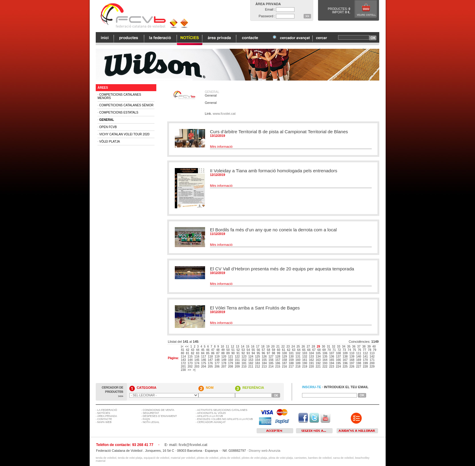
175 (204, 363)
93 (249, 353)
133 (312, 356)
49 (223, 350)
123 (244, 356)
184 (264, 363)
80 (183, 353)
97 (269, 353)
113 (372, 353)
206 (217, 366)
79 (375, 350)
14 (243, 346)
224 (339, 366)
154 (258, 360)
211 (251, 366)
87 (218, 353)
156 (271, 360)
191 (312, 363)
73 (345, 350)
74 (350, 350)
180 (238, 363)
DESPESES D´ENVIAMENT (160, 416)
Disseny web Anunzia (265, 450)
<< (187, 346)
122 (238, 356)
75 (355, 350)
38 (364, 346)
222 (325, 366)
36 (354, 346)
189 (298, 363)
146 (204, 360)
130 (291, 356)
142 (372, 356)
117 (204, 356)
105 (318, 353)
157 (278, 360)
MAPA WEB (104, 422)
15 (248, 346)
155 (264, 360)
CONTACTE (104, 419)
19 (268, 346)
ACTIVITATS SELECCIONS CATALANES (222, 409)
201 (184, 366)
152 (244, 360)
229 (372, 366)
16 (253, 346)
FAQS (146, 419)
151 (238, 360)
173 (190, 363)
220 (312, 366)
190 (305, 363)
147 (211, 360)
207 (224, 366)
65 (304, 350)
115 (190, 356)
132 (305, 356)
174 (197, 363)
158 (285, 360)
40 (374, 346)
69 (324, 350)
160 (298, 360)
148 (217, 360)
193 (325, 363)
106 (325, 353)
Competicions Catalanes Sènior (126, 105)
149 (224, 360)
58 (269, 350)
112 (366, 353)
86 (213, 353)
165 (332, 360)
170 (366, 360)
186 (278, 363)
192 (318, 363)
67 (314, 350)
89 (228, 353)
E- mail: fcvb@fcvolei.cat (186, 445)
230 (184, 370)
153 (251, 360)
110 (352, 353)
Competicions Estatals (118, 112)
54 (249, 350)
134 (318, 356)
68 (319, 350)
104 (312, 353)
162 (312, 360)
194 (332, 363)
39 (369, 346)
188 (291, 363)
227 (359, 366)
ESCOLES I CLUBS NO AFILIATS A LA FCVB (225, 419)
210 (244, 366)
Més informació (221, 146)
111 (359, 353)
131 (298, 356)
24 (293, 346)
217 (291, 366)
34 (344, 346)
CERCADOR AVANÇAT (211, 422)
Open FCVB (108, 127)
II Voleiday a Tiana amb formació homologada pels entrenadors (273, 170)
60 (279, 350)
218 (298, 366)
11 (228, 346)
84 (203, 353)
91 (238, 353)
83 (198, 353)
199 (366, 363)
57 (264, 350)
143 (184, 360)
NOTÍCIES (103, 413)
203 (197, 366)
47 (213, 350)
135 (325, 356)
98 (274, 353)
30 (324, 346)
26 (303, 346)
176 (211, 363)
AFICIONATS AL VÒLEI (211, 413)
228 (366, 366)
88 (223, 353)
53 (243, 350)
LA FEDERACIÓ (107, 409)
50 (228, 350)
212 (258, 366)
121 (231, 356)
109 (345, 353)
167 (345, 360)
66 (309, 350)
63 (294, 350)
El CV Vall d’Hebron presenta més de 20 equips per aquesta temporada (282, 268)
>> (190, 370)
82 (193, 353)
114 (184, 356)
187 (285, 363)
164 (325, 360)
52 (238, 350)
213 (264, 366)
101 (291, 353)
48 (218, 350)
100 (285, 353)
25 (299, 346)
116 (197, 356)
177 (217, 363)
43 (193, 350)
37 (359, 346)
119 (217, 356)
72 (339, 350)
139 (352, 356)
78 (370, 350)
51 (233, 350)
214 (271, 366)
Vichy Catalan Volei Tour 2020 (124, 134)
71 (335, 350)
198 (359, 363)
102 (298, 353)
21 (278, 346)
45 (203, 350)
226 (352, 366)
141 (366, 356)
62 (289, 350)
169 (359, 360)
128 (278, 356)
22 (283, 346)
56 (259, 350)
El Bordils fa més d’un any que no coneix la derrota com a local (273, 229)
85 (208, 353)
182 (251, 363)
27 (309, 346)
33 (339, 346)
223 (332, 366)
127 (271, 356)
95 (259, 353)
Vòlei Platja (109, 141)
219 (305, 366)
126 (264, 356)
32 (334, 346)
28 (314, 346)
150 (231, 360)
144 (190, 360)
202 (190, 366)
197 (352, 363)
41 (183, 350)
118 (211, 356)
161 (305, 360)
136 (332, 356)
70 (329, 350)
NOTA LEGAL (151, 422)
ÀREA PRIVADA (107, 416)
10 (223, 346)
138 (345, 356)
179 (231, 363)
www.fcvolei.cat (224, 113)
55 (254, 350)
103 (305, 353)
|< (182, 346)
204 (204, 366)
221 (318, 366)
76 (360, 350)
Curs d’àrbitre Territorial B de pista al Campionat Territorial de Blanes (279, 131)
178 (224, 363)
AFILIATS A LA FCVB (210, 416)
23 (288, 346)
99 (279, 353)
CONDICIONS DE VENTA (158, 409)
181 (244, 363)
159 (291, 360)
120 (224, 356)
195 (339, 363)
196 (345, 363)
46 (208, 350)
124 (251, 356)
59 (274, 350)
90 (233, 353)
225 (345, 366)
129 (285, 356)
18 (263, 346)
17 (258, 346)
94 (254, 353)
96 (264, 353)
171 (372, 360)
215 (278, 366)
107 (332, 353)
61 (284, 350)
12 (233, 346)
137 (339, 356)
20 (273, 346)
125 (258, 356)
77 (365, 350)
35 (349, 346)
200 (372, 363)
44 (198, 350)
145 (197, 360)
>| (194, 370)
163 (318, 360)
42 (188, 350)
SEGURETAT (151, 413)
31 (329, 346)
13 (238, 346)
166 (339, 360)
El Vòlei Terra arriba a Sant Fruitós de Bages (255, 307)
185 (271, 363)
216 (285, 366)
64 (299, 350)
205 (211, 366)
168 (352, 360)
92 (243, 353)
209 (238, 366)
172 (184, 363)
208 (231, 366)
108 (339, 353)
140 (359, 356)
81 (188, 353)
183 (258, 363)
